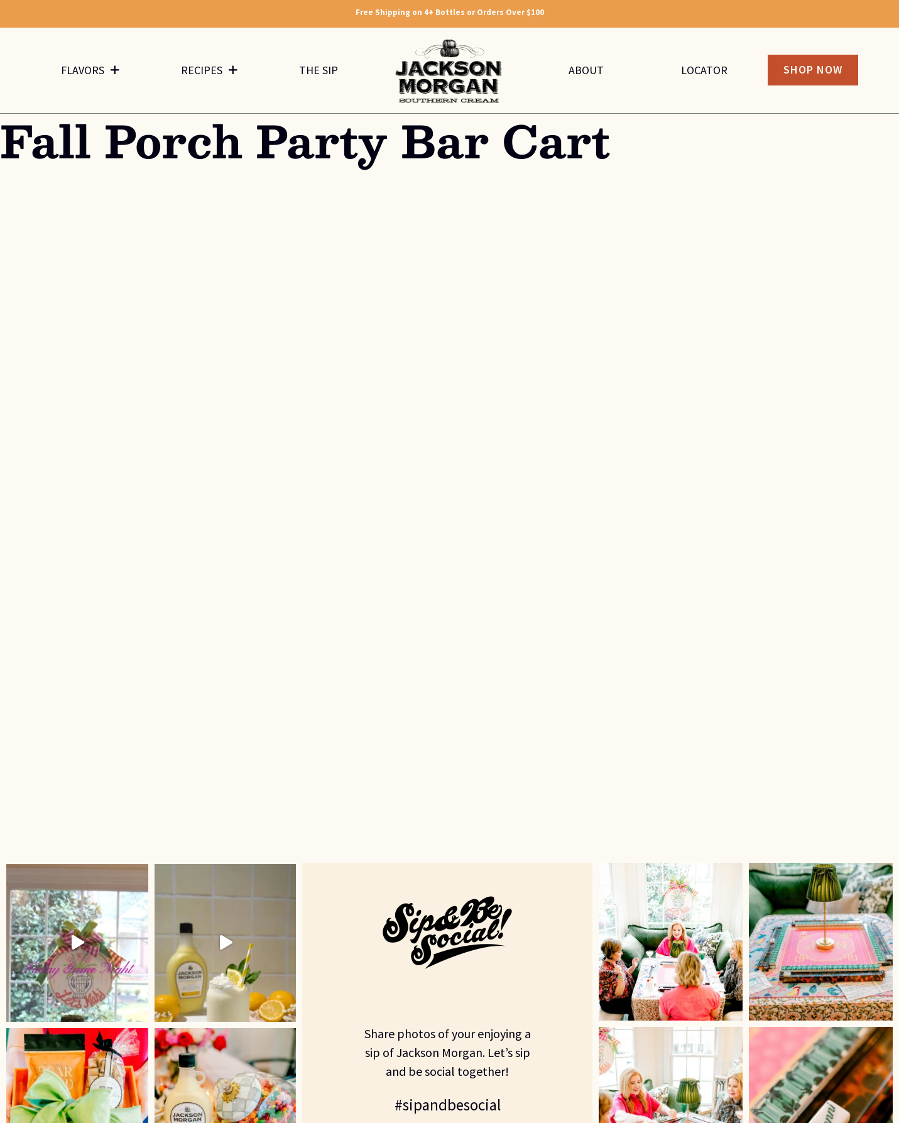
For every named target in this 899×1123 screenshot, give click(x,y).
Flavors (90, 70)
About (586, 70)
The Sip (318, 70)
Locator (704, 70)
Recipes (209, 70)
